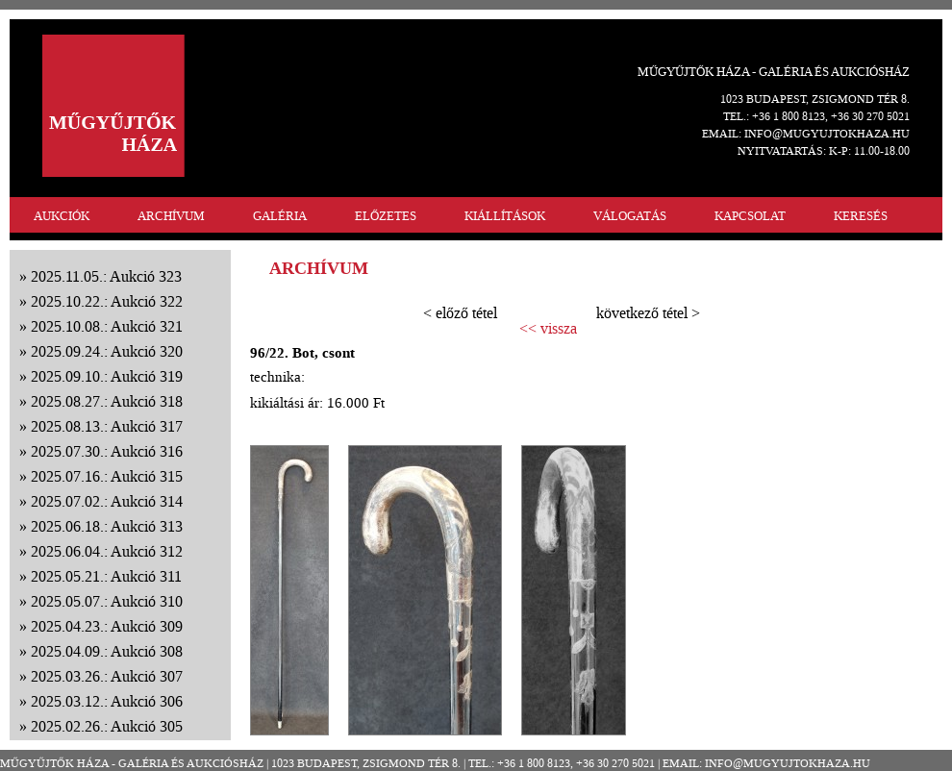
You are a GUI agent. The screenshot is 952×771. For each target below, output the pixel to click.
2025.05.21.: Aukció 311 (106, 576)
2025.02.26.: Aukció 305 (107, 726)
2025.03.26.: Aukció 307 (107, 676)
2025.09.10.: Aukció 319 (107, 376)
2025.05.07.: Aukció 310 (107, 601)
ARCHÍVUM (171, 216)
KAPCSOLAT (750, 216)
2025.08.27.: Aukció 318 (107, 401)
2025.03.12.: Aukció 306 (107, 701)
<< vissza (548, 328)
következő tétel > (648, 313)
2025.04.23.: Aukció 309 (107, 626)
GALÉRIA (280, 216)
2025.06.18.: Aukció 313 (107, 526)
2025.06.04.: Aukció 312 (107, 551)
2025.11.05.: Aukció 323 (106, 276)
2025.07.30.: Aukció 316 (107, 451)
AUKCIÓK (61, 216)
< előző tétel (460, 313)
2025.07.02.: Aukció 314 (107, 501)
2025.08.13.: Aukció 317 (107, 426)
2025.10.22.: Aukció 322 (107, 301)
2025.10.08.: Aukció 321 (107, 326)
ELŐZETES (385, 216)
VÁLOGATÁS (629, 216)
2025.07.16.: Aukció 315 (107, 476)
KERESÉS (861, 216)
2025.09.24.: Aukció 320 (107, 351)
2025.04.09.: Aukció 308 (107, 651)
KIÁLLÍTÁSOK (504, 216)
